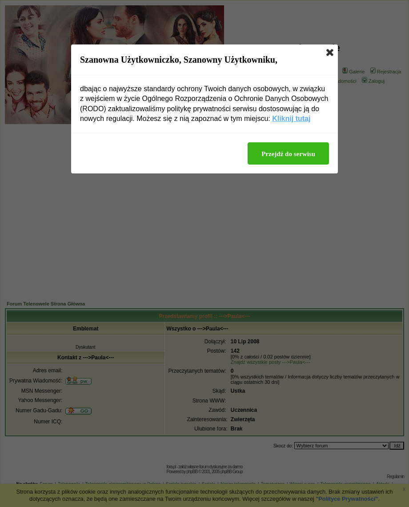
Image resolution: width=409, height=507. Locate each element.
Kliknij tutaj (291, 118)
